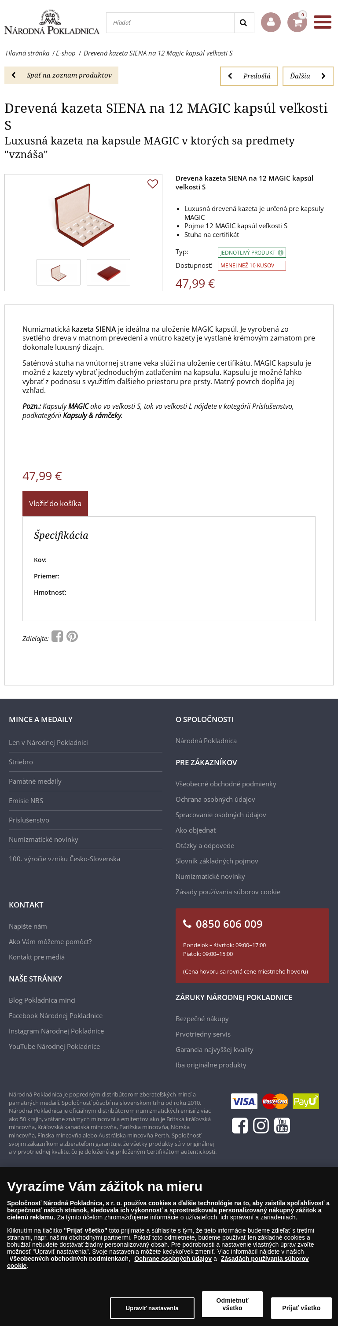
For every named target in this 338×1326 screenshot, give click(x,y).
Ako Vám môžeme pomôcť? (50, 941)
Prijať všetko (301, 1312)
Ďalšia (308, 75)
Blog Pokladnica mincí (42, 1000)
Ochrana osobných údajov (215, 799)
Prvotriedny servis (203, 1034)
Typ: (182, 252)
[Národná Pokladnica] (51, 21)
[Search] (244, 23)
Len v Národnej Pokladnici (48, 742)
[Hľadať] (170, 23)
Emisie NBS (26, 800)
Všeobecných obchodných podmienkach (69, 1263)
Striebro (21, 761)
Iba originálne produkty (211, 1064)
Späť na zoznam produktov (61, 74)
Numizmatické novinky (43, 839)
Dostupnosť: (194, 265)
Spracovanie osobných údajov (221, 814)
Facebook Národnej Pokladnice (56, 1015)
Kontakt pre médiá (37, 956)
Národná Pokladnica (206, 740)
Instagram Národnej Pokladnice (56, 1030)
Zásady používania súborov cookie (228, 891)
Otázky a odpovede (205, 845)
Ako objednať (196, 830)
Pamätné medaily (35, 781)
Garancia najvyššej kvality (215, 1049)
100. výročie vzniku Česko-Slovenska (64, 858)
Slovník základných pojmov (217, 860)
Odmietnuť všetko (233, 1308)
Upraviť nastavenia (152, 1312)
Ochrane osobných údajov (173, 1263)
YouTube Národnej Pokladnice (54, 1046)
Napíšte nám (28, 926)
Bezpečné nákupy (202, 1018)
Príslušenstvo (29, 819)
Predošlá (249, 75)
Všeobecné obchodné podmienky (226, 783)
